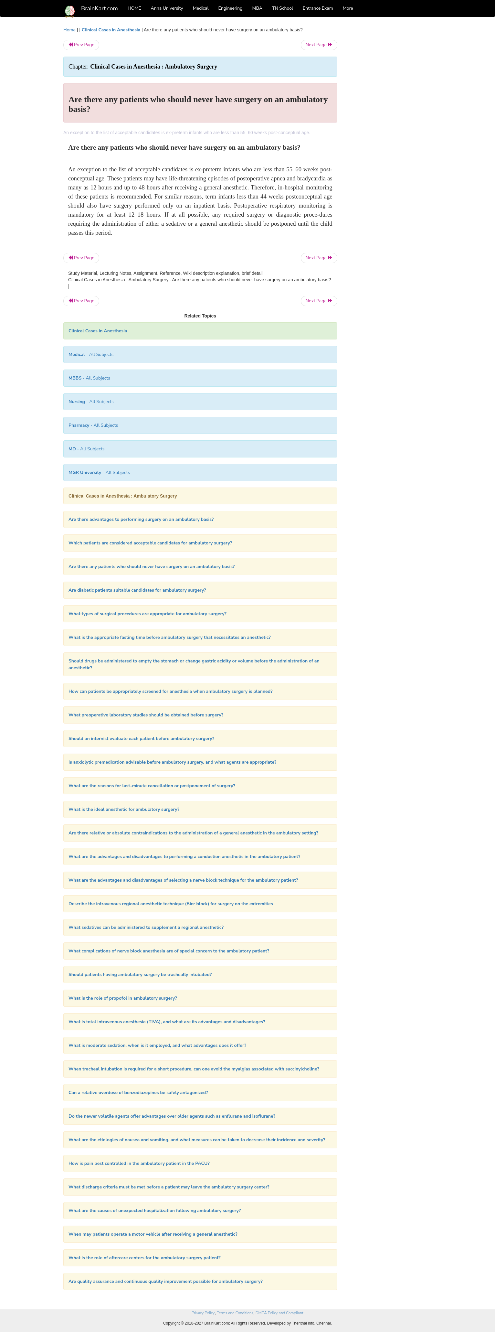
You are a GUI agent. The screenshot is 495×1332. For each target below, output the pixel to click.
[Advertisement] (389, 123)
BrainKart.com (99, 8)
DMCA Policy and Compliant (279, 1313)
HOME (134, 8)
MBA (257, 8)
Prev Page (81, 45)
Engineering (230, 8)
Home (69, 30)
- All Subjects (90, 354)
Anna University (167, 8)
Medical (201, 8)
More (348, 8)
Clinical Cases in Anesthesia (111, 30)
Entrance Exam (318, 8)
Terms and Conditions (235, 1313)
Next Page (319, 45)
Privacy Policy (203, 1313)
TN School (282, 8)
